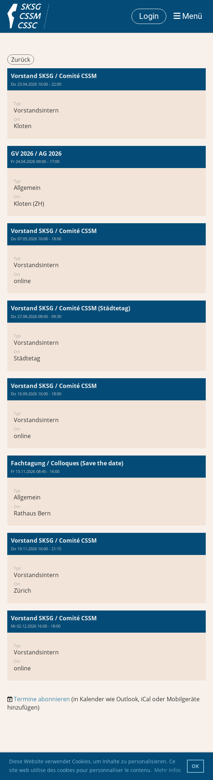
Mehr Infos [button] (167, 770)
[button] (106, 103)
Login (149, 16)
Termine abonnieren (42, 699)
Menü (188, 16)
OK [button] (195, 766)
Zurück (20, 60)
